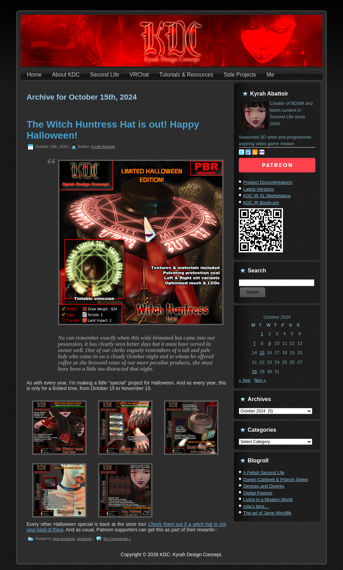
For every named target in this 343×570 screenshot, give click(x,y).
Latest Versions (258, 189)
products (84, 539)
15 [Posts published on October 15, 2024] (261, 352)
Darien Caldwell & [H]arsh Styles (275, 479)
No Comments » (117, 539)
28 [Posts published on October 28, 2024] (254, 371)
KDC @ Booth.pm (261, 202)
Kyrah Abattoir (103, 146)
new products (63, 539)
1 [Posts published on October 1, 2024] (262, 333)
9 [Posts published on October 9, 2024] (269, 343)
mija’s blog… (256, 506)
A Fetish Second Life (263, 472)
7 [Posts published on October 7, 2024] (254, 343)
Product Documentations (267, 182)
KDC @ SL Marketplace (267, 195)
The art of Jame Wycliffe (267, 513)
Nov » (260, 380)
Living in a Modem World (268, 499)
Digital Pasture (258, 493)
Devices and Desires (263, 486)
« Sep (245, 380)
